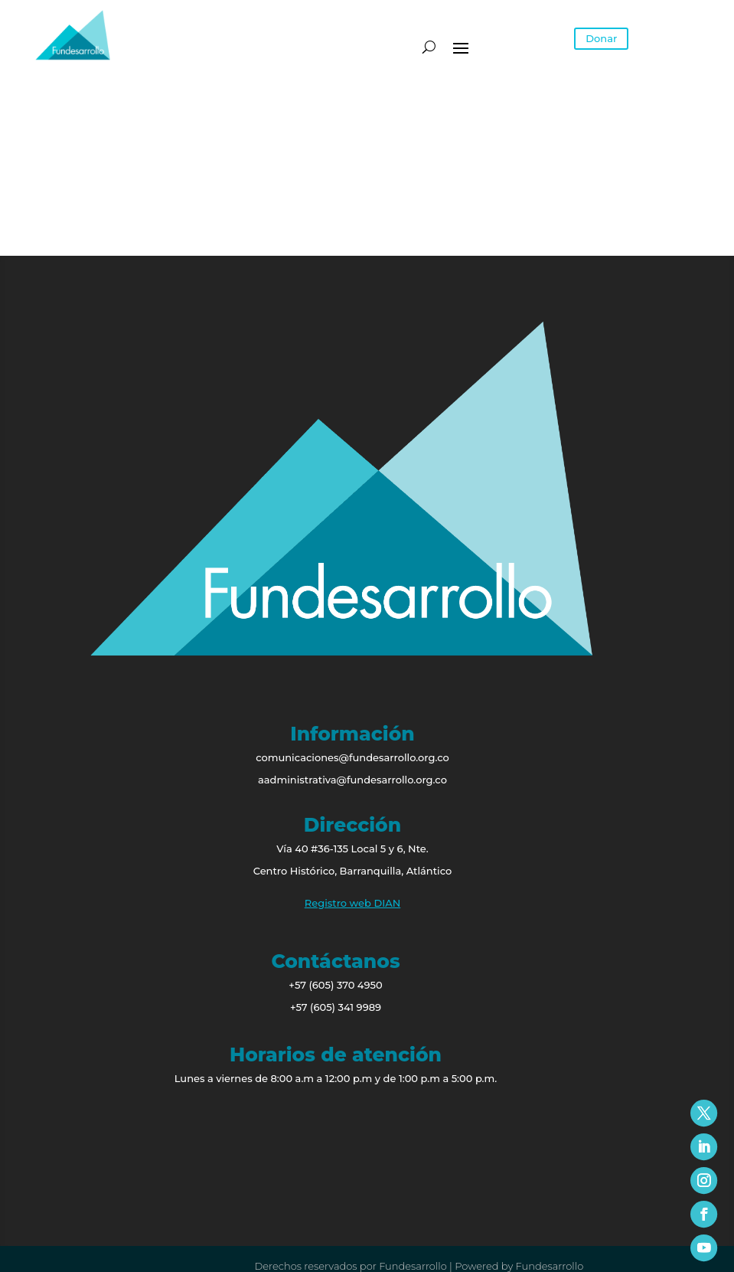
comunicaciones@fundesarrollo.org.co (352, 757)
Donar (601, 38)
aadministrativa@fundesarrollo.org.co (352, 779)
